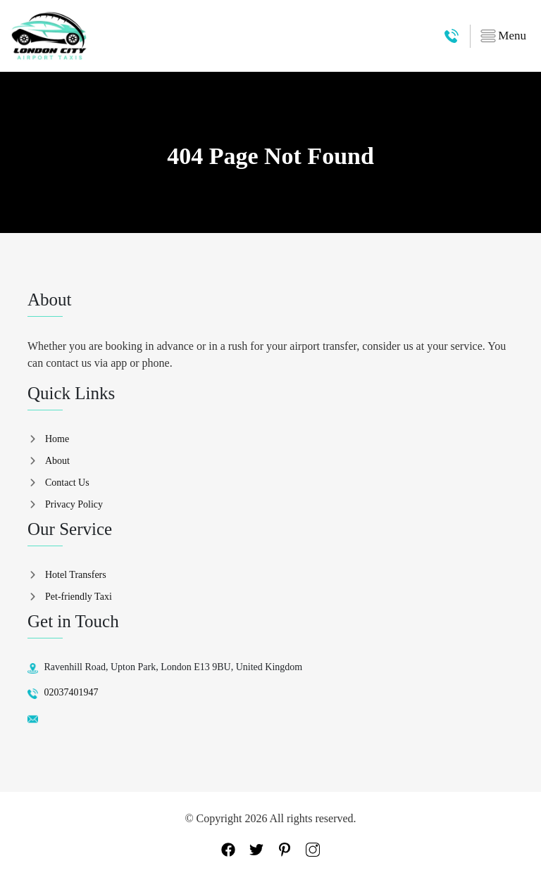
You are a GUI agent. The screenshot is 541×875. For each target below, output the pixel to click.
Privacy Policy (74, 504)
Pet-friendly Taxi (78, 596)
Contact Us (67, 482)
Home (57, 439)
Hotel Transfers (75, 574)
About (57, 460)
